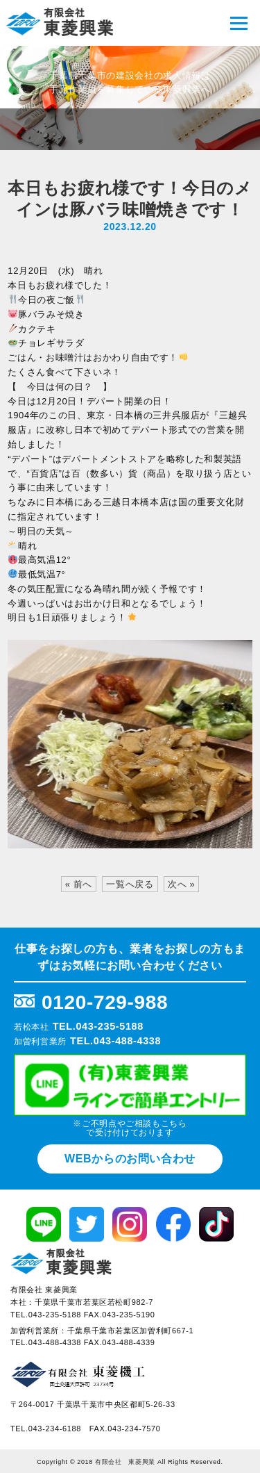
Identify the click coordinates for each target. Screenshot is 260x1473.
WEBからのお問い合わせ (130, 1159)
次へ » (181, 884)
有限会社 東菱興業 (125, 1461)
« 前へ (78, 884)
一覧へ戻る (129, 884)
